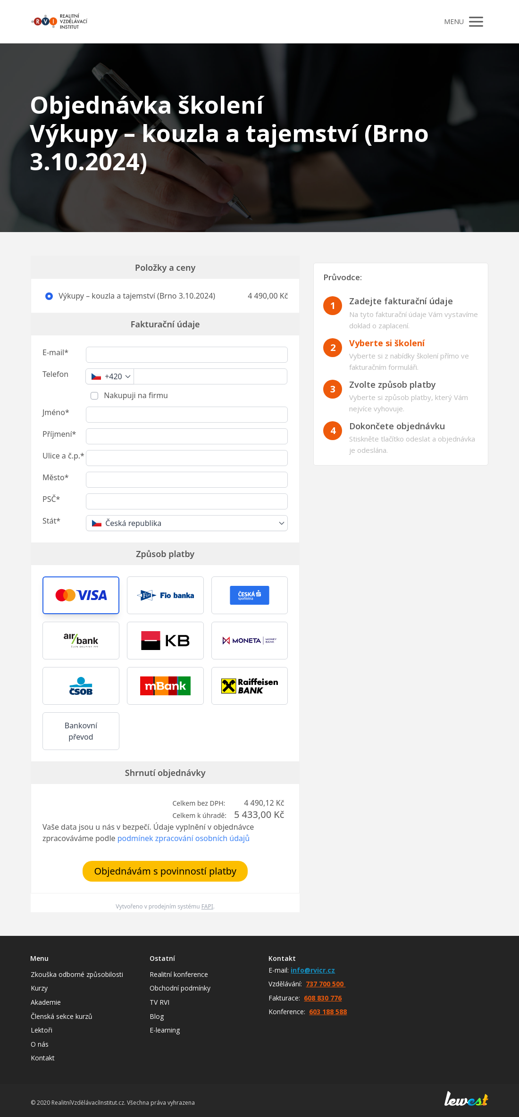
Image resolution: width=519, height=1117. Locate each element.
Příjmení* (59, 434)
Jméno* (55, 412)
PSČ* (51, 499)
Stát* (51, 521)
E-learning (165, 1029)
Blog (157, 1016)
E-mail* (55, 352)
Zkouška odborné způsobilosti (77, 974)
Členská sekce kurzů (61, 1016)
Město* (55, 477)
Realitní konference (179, 974)
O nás (40, 1044)
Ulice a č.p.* (63, 455)
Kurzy (39, 988)
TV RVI (159, 1002)
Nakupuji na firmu (135, 395)
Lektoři (41, 1029)
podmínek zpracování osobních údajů (183, 838)
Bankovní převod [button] (81, 731)
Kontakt (43, 1057)
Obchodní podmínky (180, 988)
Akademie (46, 1002)
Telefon (55, 374)
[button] (80, 595)
